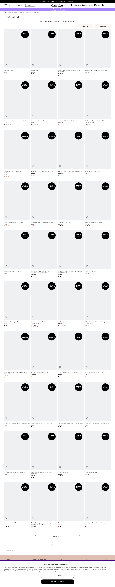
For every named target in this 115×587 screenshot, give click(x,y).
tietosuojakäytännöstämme (40, 571)
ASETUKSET (57, 575)
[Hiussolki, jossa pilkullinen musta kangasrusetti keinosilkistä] (44, 253)
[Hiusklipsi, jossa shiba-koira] (97, 154)
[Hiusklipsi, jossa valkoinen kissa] (17, 204)
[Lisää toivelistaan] (6, 65)
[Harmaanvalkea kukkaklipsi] (44, 103)
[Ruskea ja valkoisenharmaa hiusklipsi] (97, 505)
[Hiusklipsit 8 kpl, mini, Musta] (97, 204)
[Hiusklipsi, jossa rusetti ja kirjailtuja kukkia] (71, 154)
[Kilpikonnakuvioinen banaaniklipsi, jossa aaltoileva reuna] (71, 253)
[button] (88, 5)
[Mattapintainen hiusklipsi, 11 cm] (97, 355)
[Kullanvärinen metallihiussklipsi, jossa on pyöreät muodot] (97, 304)
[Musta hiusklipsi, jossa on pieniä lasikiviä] (97, 405)
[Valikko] (6, 5)
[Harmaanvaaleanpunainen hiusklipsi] (97, 52)
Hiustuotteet (13, 12)
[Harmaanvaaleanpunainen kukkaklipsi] (17, 103)
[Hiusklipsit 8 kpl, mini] (71, 204)
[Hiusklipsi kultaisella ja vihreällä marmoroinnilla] (97, 103)
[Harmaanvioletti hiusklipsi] (71, 103)
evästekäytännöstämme (57, 571)
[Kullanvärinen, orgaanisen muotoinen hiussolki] (17, 355)
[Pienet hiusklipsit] (71, 455)
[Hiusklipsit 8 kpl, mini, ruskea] (17, 253)
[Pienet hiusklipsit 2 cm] (97, 455)
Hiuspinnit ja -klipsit (25, 12)
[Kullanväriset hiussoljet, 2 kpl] (44, 355)
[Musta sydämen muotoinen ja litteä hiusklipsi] (44, 455)
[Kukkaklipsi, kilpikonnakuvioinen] (71, 304)
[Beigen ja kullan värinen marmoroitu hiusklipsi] (71, 52)
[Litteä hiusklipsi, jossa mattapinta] (71, 355)
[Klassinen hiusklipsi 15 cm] (97, 253)
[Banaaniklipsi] (17, 52)
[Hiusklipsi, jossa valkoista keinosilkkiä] (44, 204)
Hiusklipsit (36, 12)
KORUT (20, 5)
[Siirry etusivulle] (57, 5)
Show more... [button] (57, 537)
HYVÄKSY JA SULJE (57, 582)
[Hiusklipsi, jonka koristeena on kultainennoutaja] (17, 154)
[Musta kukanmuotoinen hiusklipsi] (17, 455)
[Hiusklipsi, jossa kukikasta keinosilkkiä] (44, 154)
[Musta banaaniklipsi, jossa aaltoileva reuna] (71, 405)
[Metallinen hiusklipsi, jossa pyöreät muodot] (17, 405)
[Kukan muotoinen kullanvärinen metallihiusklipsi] (44, 304)
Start (6, 12)
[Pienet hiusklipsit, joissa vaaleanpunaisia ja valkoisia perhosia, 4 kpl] (44, 505)
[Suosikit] (98, 5)
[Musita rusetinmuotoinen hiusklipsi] (44, 405)
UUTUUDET (12, 5)
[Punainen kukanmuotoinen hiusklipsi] (71, 505)
